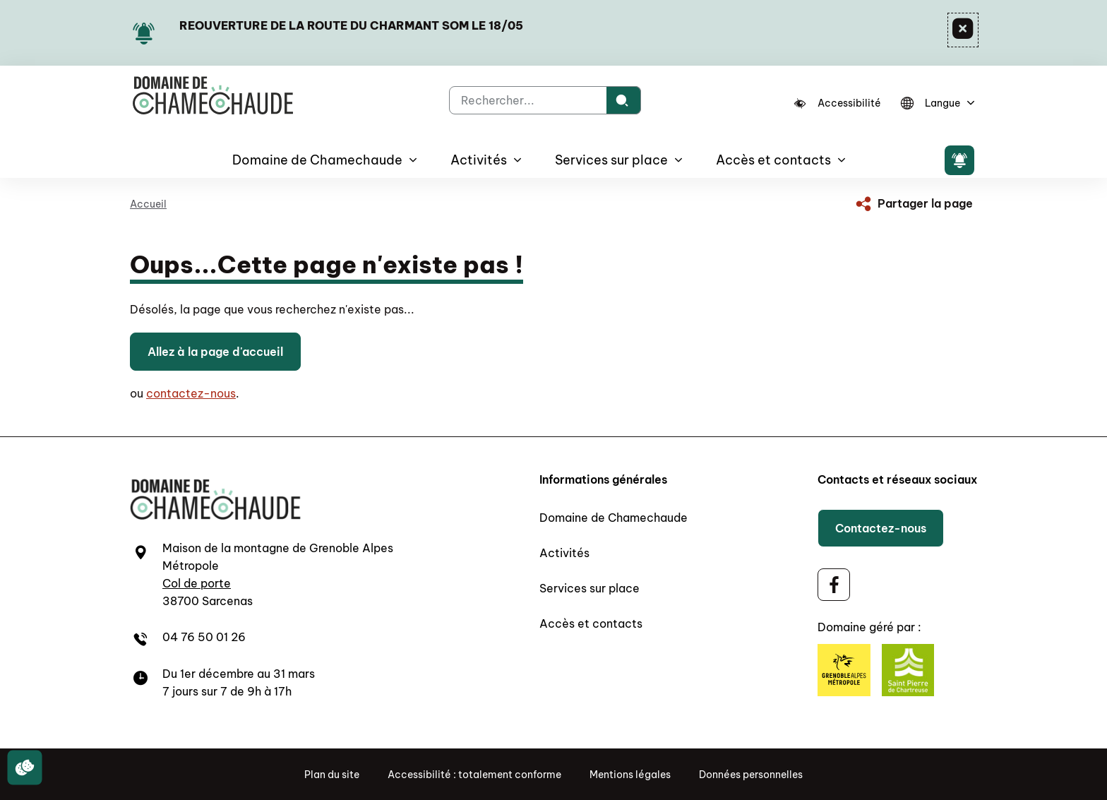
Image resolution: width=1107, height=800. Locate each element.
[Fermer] (963, 30)
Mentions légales (630, 774)
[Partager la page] (913, 203)
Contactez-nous (880, 528)
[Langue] (935, 103)
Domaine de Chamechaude (613, 518)
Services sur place (589, 588)
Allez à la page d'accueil (215, 352)
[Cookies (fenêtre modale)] (24, 768)
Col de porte (196, 583)
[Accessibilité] (837, 103)
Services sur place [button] (611, 160)
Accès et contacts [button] (773, 160)
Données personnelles (751, 774)
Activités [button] (478, 160)
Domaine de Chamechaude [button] (317, 160)
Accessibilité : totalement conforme (474, 774)
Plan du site (331, 774)
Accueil (148, 204)
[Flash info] (959, 160)
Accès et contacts (590, 623)
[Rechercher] (623, 100)
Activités (564, 553)
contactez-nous (191, 393)
